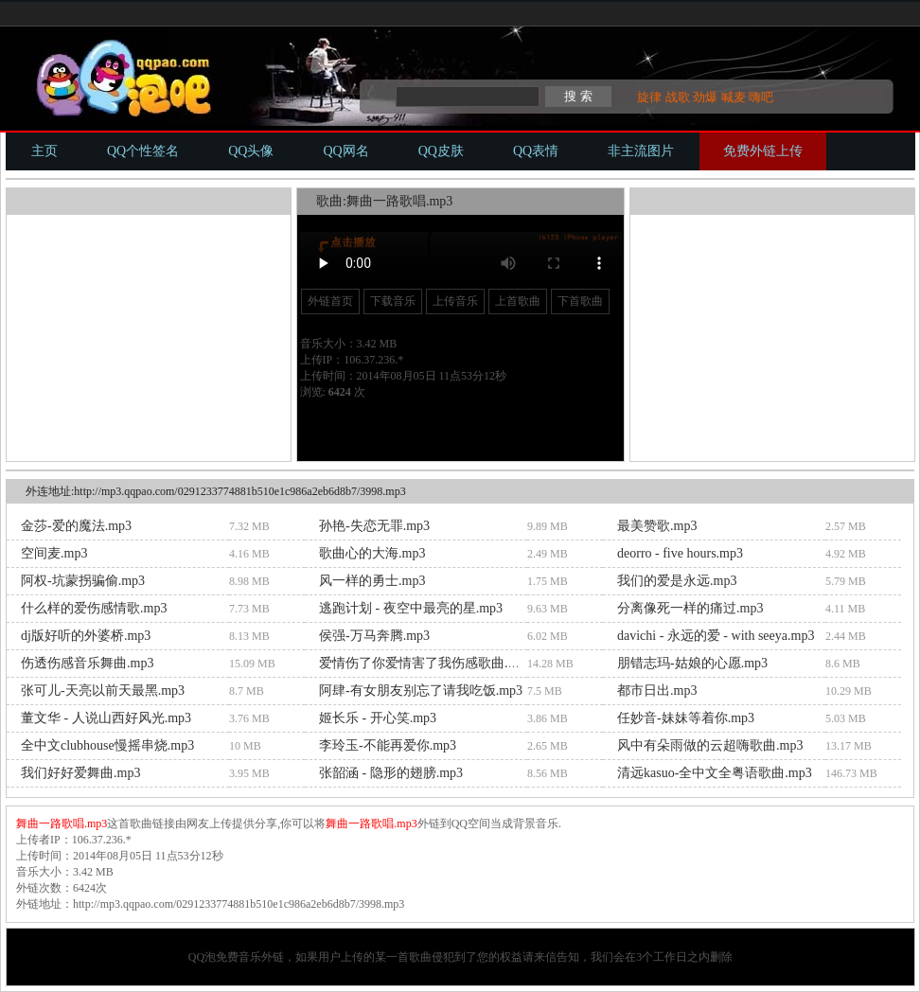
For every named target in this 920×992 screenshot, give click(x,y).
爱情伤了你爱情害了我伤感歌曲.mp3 (425, 663)
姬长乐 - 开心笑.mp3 (377, 718)
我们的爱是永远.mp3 (676, 581)
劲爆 (705, 97)
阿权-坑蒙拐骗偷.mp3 (83, 581)
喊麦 (733, 97)
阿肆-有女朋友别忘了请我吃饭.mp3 (420, 690)
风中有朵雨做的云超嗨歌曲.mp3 (710, 745)
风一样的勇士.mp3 (372, 581)
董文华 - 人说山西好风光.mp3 (106, 718)
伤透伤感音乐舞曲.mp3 (87, 663)
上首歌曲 (517, 301)
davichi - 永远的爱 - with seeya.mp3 (715, 636)
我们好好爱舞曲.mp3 (80, 773)
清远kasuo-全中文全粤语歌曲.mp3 (714, 773)
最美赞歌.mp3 (657, 526)
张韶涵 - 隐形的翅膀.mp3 (391, 773)
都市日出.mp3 (657, 690)
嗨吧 (761, 97)
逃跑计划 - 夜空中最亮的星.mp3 (411, 608)
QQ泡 (202, 957)
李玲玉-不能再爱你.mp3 (387, 745)
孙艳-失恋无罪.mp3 (374, 526)
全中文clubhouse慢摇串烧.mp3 (107, 745)
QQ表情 (535, 151)
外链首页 (330, 301)
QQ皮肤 (441, 151)
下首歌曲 (580, 301)
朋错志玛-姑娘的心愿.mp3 (692, 663)
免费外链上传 (763, 151)
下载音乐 (393, 301)
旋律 (649, 97)
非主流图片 (641, 151)
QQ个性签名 (143, 151)
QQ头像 (251, 151)
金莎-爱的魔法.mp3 (76, 526)
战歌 (677, 97)
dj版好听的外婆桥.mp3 (85, 636)
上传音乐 (455, 301)
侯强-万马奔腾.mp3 (374, 636)
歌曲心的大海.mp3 (372, 553)
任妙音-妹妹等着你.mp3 (685, 718)
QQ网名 (345, 151)
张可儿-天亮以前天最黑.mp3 (103, 690)
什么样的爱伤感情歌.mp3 (94, 608)
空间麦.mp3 (54, 553)
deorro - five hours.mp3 (680, 553)
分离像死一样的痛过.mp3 (690, 608)
